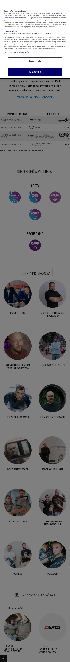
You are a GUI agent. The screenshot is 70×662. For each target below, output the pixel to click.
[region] (35, 39)
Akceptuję (35, 71)
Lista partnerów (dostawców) (17, 52)
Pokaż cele (35, 61)
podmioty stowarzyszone (47, 13)
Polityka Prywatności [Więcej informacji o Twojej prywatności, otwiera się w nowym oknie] (10, 31)
